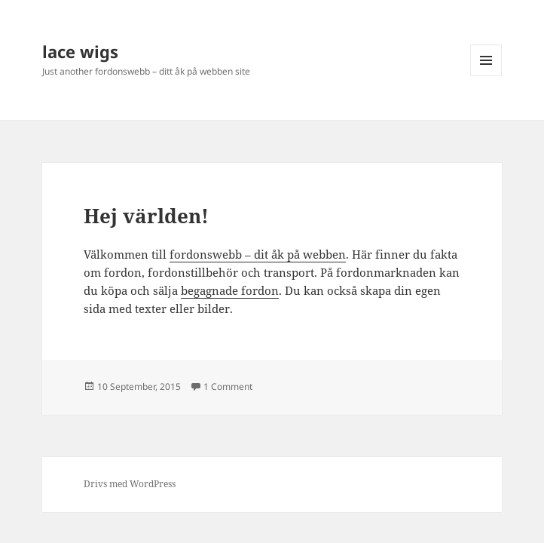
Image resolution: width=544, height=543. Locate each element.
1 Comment (227, 386)
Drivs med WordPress (130, 483)
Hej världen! (146, 215)
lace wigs (80, 51)
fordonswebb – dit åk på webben (258, 254)
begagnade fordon (230, 290)
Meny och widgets (486, 75)
